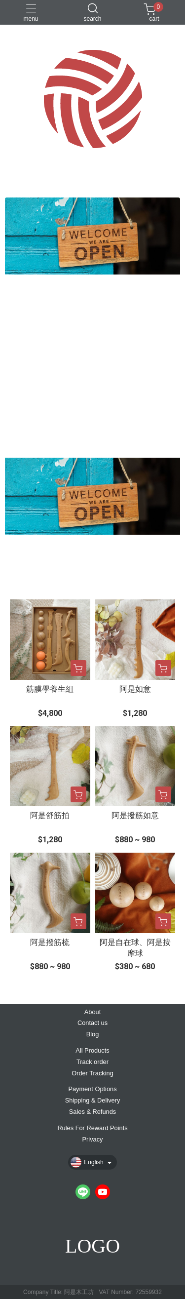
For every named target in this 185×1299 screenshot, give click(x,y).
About (92, 1012)
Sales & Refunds (92, 1112)
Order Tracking (92, 1073)
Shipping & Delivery (92, 1101)
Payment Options (92, 1089)
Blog (92, 1034)
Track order (92, 1062)
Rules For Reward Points (92, 1128)
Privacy (92, 1140)
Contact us (92, 1023)
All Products (92, 1051)
